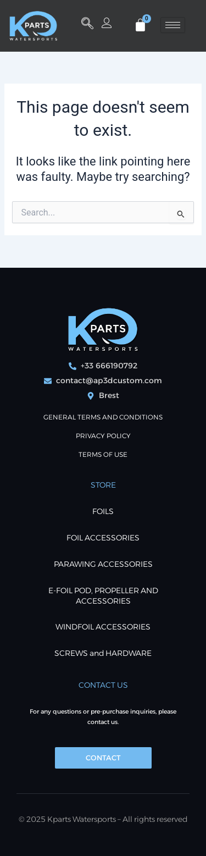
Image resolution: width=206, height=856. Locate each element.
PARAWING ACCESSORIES (103, 564)
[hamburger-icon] (172, 25)
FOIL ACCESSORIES (103, 538)
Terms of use (103, 454)
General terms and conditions (103, 417)
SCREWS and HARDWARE (103, 653)
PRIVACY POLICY (103, 436)
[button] (87, 25)
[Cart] (140, 25)
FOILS (103, 511)
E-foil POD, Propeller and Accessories (103, 595)
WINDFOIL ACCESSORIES (103, 627)
